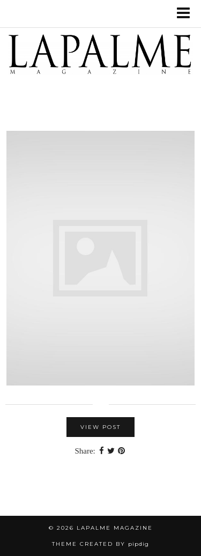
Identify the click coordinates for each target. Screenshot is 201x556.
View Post (100, 427)
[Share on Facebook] (102, 451)
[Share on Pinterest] (121, 451)
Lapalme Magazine (115, 527)
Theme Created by (100, 543)
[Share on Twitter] (111, 451)
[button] (186, 14)
